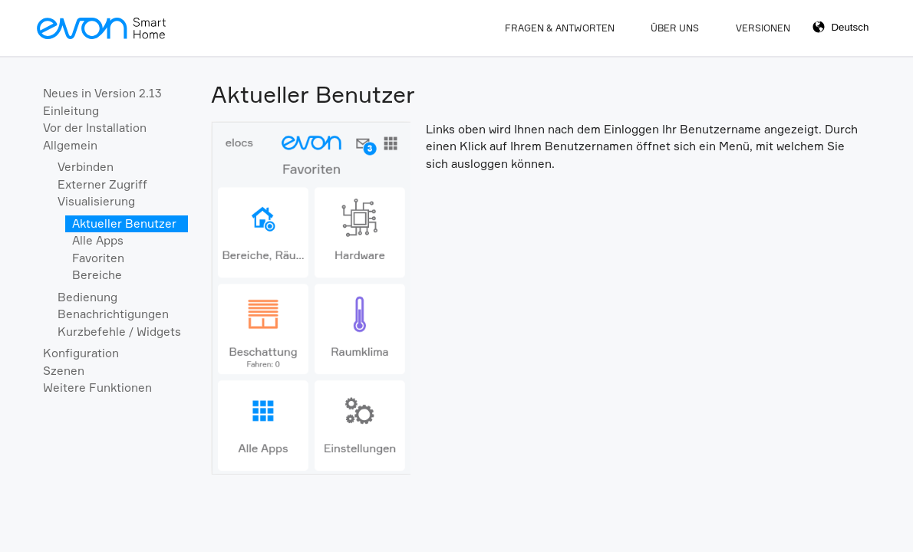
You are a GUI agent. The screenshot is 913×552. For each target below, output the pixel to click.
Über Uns (675, 28)
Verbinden (86, 166)
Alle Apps (98, 240)
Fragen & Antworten (560, 28)
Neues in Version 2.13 (102, 93)
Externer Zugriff (102, 184)
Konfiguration (81, 353)
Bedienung (87, 297)
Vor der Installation (95, 127)
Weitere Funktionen (97, 387)
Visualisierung (96, 201)
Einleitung (71, 111)
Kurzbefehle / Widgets (119, 331)
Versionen (763, 28)
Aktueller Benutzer (124, 223)
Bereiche (97, 275)
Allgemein (70, 145)
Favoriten (98, 258)
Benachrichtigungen (113, 314)
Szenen (63, 370)
